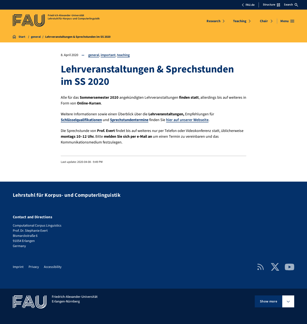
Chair (264, 21)
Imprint (18, 267)
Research (213, 21)
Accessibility (52, 267)
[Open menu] (287, 21)
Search (291, 5)
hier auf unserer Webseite (187, 120)
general (93, 55)
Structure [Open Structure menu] (271, 5)
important (108, 55)
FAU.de (248, 5)
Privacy (34, 267)
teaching (123, 55)
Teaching (239, 21)
